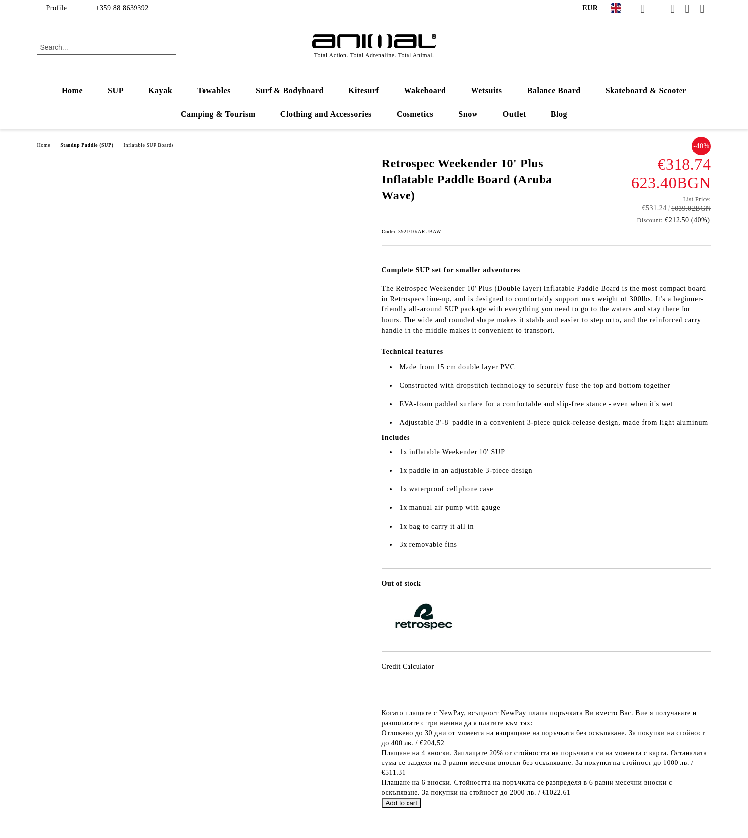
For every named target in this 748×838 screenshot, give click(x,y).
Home (72, 90)
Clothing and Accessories (326, 114)
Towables (214, 90)
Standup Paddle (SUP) (86, 145)
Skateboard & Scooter (646, 90)
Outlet (514, 114)
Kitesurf (363, 90)
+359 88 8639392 (122, 8)
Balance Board (554, 90)
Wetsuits (486, 90)
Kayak (160, 90)
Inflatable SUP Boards (149, 145)
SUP (116, 90)
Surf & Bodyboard (290, 90)
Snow (468, 114)
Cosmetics (415, 114)
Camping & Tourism (218, 114)
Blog (559, 114)
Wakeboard (425, 90)
